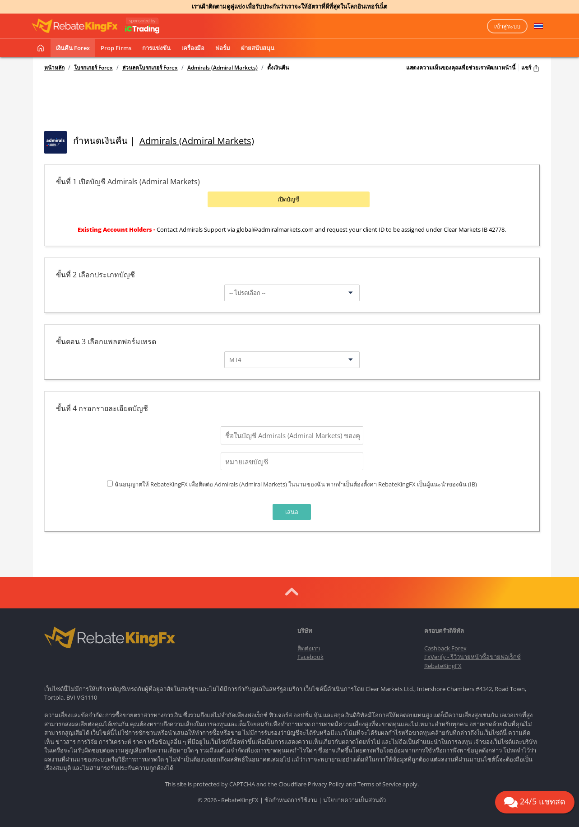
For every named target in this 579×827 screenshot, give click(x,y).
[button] (538, 26)
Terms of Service (379, 781)
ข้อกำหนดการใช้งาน (290, 797)
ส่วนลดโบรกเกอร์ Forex (150, 67)
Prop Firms (116, 48)
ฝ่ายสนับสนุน (257, 48)
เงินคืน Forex (73, 48)
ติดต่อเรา (308, 645)
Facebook (310, 654)
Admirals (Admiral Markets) (222, 67)
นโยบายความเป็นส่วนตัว (354, 797)
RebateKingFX (443, 663)
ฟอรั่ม (222, 48)
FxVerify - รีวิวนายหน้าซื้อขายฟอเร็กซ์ (472, 654)
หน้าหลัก (54, 67)
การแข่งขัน (156, 48)
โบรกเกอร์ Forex (93, 67)
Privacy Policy (326, 781)
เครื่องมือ (192, 48)
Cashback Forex (445, 645)
